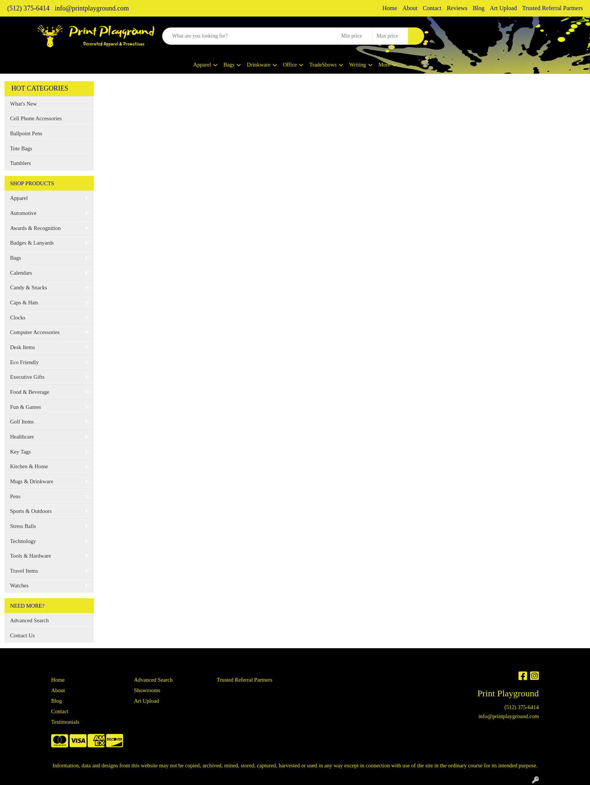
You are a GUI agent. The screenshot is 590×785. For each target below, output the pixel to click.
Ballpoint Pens (26, 133)
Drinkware (259, 65)
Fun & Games (25, 407)
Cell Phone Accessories (36, 118)
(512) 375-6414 (28, 8)
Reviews (457, 8)
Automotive (23, 213)
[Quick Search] (250, 36)
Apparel (202, 65)
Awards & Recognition (35, 228)
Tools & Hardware (30, 556)
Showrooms (147, 690)
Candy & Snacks (28, 287)
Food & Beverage (29, 392)
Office (290, 65)
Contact (432, 8)
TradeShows (323, 65)
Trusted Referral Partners (552, 8)
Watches (19, 585)
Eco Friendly (24, 362)
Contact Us (22, 635)
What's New (23, 104)
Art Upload (503, 8)
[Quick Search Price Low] (355, 36)
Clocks (18, 318)
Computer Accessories (34, 332)
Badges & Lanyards (32, 243)
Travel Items (24, 571)
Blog (478, 8)
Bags (229, 65)
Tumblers (20, 163)
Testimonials (65, 722)
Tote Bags (21, 148)
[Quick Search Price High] (390, 36)
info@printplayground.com (92, 8)
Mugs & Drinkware (31, 481)
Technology (23, 541)
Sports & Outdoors (31, 511)
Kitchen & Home (29, 466)
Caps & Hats (24, 302)
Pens (15, 496)
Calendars (21, 273)
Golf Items (22, 422)
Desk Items (22, 347)
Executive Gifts (27, 377)
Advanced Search (29, 620)
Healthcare (22, 437)
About (409, 8)
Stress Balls (23, 526)
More (385, 65)
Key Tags (20, 452)
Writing (357, 65)
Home (389, 8)
